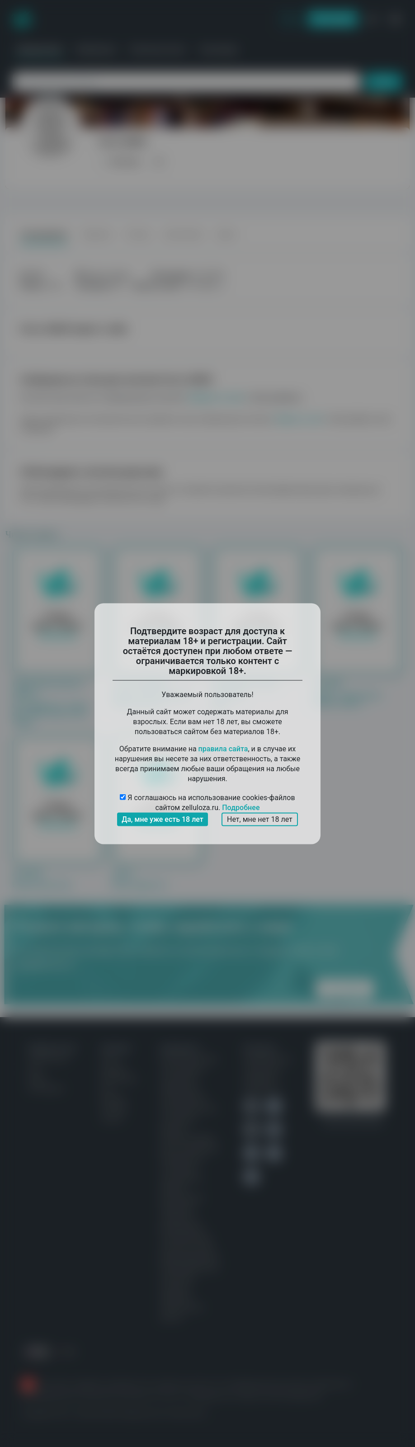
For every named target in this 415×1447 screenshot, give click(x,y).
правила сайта (223, 748)
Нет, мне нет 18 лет (259, 819)
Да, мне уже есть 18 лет (162, 819)
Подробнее (240, 807)
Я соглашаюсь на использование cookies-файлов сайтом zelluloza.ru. (207, 802)
